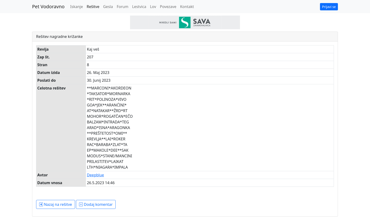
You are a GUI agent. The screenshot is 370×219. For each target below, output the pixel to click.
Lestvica (139, 6)
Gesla (108, 6)
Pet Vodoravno (48, 6)
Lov (153, 6)
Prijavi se (329, 6)
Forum (122, 6)
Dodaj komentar (96, 204)
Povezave (168, 6)
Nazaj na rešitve (55, 204)
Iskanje (76, 6)
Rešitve (93, 6)
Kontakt (187, 6)
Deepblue (95, 175)
